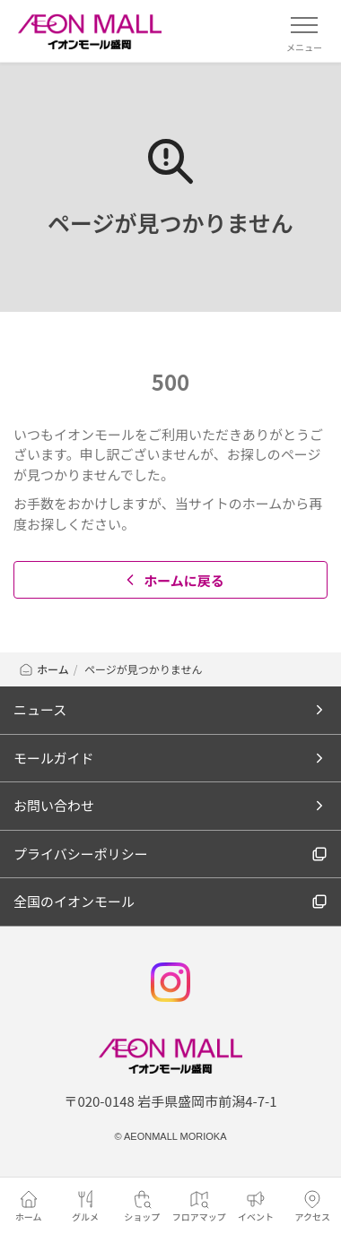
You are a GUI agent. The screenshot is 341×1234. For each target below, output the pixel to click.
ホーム (43, 669)
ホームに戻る (172, 580)
